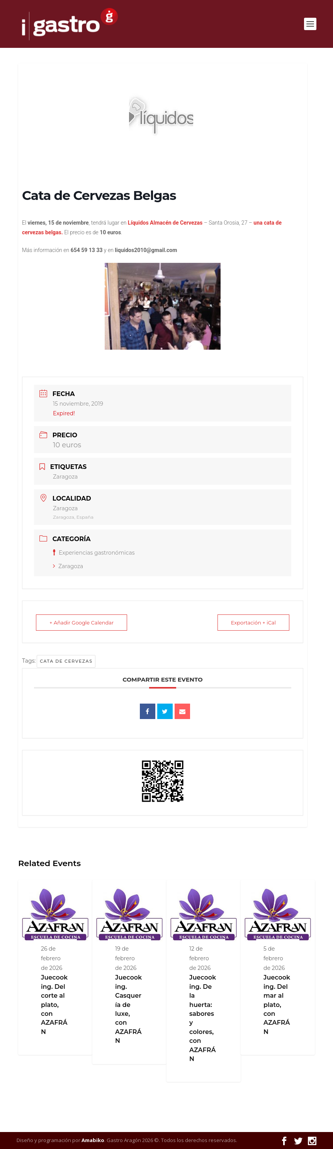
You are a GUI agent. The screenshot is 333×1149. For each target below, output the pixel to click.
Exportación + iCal (253, 622)
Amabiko (93, 1140)
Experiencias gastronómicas (94, 552)
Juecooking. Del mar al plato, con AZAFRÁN (276, 1004)
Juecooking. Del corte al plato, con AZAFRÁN (54, 1004)
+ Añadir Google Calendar (81, 622)
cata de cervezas (66, 661)
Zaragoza (68, 566)
